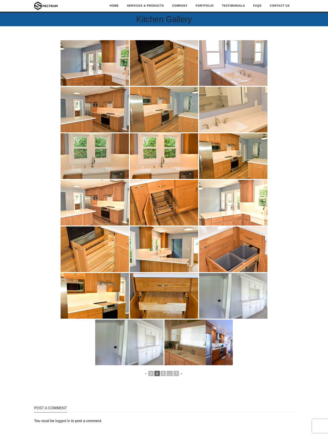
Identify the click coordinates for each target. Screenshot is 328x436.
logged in (62, 421)
